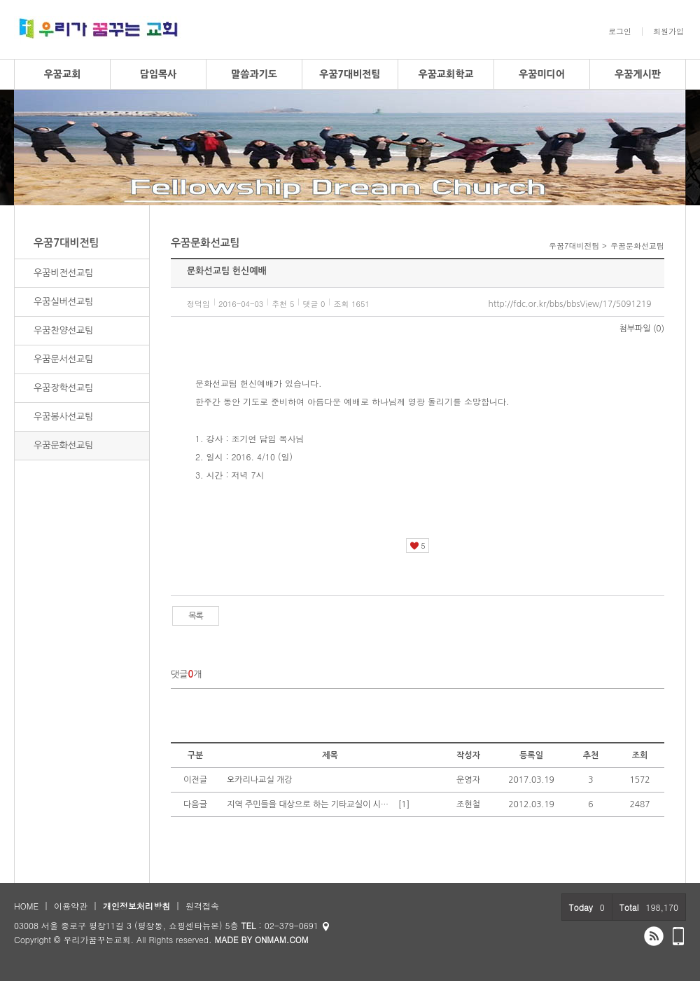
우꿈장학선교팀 (64, 387)
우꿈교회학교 (446, 74)
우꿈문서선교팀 (64, 359)
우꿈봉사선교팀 (64, 416)
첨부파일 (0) (642, 328)
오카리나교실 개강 (260, 780)
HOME (26, 906)
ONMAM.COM (282, 939)
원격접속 (202, 906)
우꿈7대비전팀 (349, 74)
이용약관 (71, 906)
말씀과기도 (254, 74)
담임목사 (158, 74)
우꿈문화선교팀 (64, 445)
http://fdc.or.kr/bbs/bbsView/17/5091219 (569, 304)
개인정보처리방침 (136, 906)
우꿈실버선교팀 (64, 301)
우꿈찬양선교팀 (64, 330)
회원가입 (668, 31)
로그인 (619, 31)
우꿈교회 (62, 74)
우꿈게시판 (638, 74)
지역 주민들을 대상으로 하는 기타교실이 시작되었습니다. (311, 804)
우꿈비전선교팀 (64, 272)
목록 (195, 616)
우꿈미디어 (542, 74)
